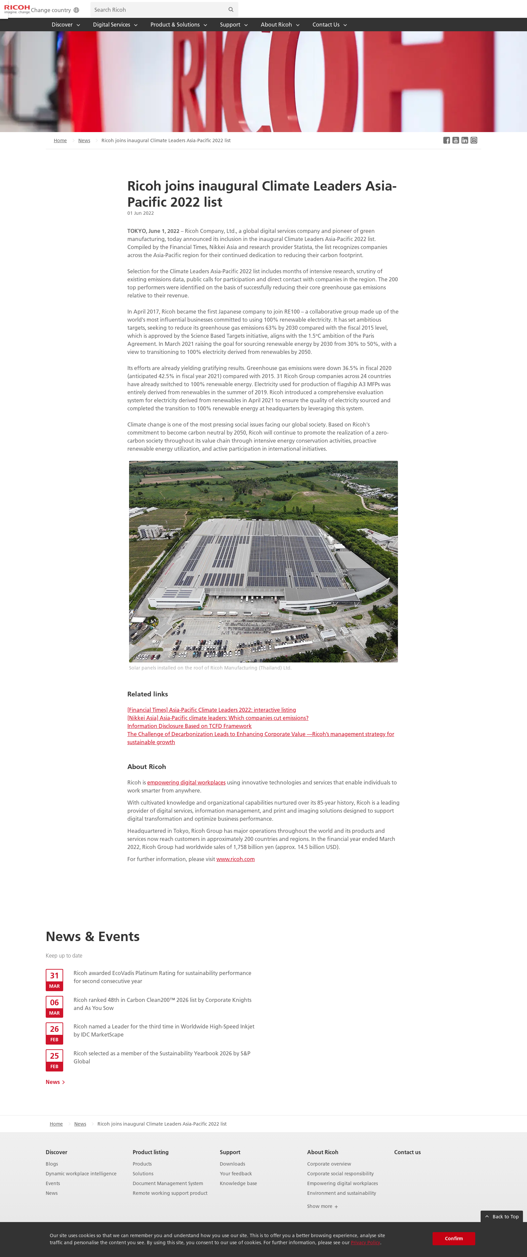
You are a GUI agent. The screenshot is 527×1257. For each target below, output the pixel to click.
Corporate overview (329, 1173)
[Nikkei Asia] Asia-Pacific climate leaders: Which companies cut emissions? (218, 726)
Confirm (454, 1238)
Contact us (407, 1161)
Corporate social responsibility (340, 1183)
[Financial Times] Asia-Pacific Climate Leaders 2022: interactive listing (211, 718)
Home (60, 150)
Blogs (52, 1173)
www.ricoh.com (235, 867)
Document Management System (168, 1192)
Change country (294, 13)
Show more (322, 1215)
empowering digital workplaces (186, 791)
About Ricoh (322, 1161)
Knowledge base (238, 1192)
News (84, 150)
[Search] (469, 13)
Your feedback (236, 1183)
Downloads (232, 1173)
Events (53, 1192)
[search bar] (403, 13)
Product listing (151, 1161)
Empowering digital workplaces (342, 1192)
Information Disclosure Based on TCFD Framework (189, 734)
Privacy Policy (365, 1243)
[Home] (70, 13)
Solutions (143, 1183)
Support (230, 1161)
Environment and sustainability (341, 1202)
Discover (56, 1161)
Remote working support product (170, 1202)
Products (142, 1173)
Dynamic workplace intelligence (81, 1183)
